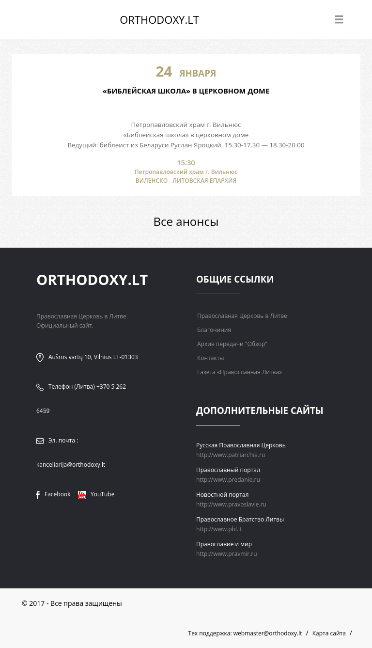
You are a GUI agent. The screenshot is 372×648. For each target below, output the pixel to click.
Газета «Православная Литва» (239, 372)
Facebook (53, 494)
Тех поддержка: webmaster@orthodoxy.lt (245, 633)
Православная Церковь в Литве (242, 316)
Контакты (210, 358)
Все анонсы (186, 221)
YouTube (96, 494)
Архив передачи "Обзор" (232, 344)
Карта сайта (329, 633)
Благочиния (214, 330)
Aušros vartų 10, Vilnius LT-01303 (93, 357)
